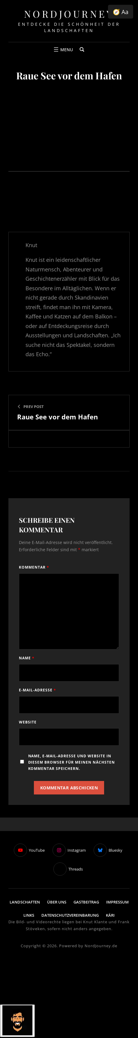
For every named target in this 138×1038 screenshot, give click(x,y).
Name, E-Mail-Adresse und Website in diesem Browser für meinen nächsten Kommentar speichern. (71, 762)
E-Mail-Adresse (37, 690)
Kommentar (34, 567)
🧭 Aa (120, 12)
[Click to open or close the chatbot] (17, 1020)
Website (28, 722)
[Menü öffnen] (63, 49)
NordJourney (69, 13)
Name (26, 658)
